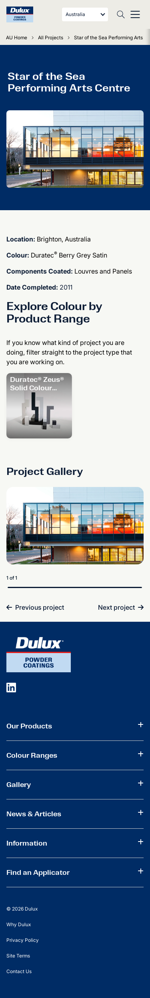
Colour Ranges (31, 755)
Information (26, 843)
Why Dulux (18, 924)
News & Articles (33, 814)
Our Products (29, 726)
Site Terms (18, 956)
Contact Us (19, 971)
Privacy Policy (22, 940)
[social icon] (11, 687)
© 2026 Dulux (22, 909)
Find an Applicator (38, 872)
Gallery (18, 785)
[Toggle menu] (135, 14)
